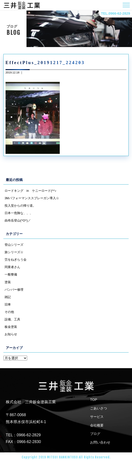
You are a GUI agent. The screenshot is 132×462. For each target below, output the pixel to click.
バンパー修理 (14, 289)
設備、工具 (12, 319)
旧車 (8, 304)
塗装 (8, 282)
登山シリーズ (14, 244)
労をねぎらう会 (15, 259)
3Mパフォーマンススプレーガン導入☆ (32, 198)
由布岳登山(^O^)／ (18, 220)
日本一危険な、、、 (19, 213)
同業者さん (12, 267)
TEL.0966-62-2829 (115, 13)
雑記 (8, 297)
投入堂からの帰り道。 (20, 205)
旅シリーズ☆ (14, 252)
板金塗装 (11, 327)
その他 (9, 312)
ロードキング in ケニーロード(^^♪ (30, 190)
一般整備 (11, 274)
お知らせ (11, 334)
